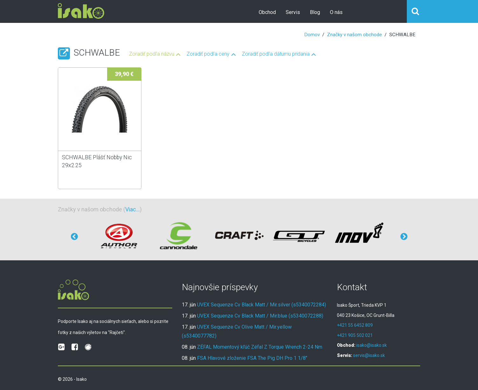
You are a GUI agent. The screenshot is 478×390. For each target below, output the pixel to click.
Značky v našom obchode (354, 35)
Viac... (132, 209)
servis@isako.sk (369, 355)
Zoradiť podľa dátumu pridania (276, 54)
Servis (293, 12)
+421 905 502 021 (355, 335)
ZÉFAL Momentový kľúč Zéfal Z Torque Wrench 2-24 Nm (259, 347)
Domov (312, 35)
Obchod (267, 12)
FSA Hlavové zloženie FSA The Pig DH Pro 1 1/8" (252, 358)
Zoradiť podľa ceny (208, 54)
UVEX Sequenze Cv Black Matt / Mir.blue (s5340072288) (260, 316)
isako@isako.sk (371, 345)
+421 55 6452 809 (355, 325)
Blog (315, 12)
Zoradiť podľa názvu (151, 54)
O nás (336, 12)
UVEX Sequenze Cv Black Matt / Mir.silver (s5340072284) (261, 305)
